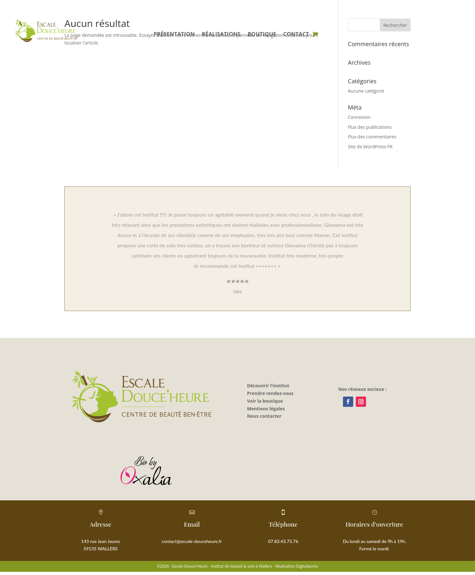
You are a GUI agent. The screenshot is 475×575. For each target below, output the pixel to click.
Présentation (174, 35)
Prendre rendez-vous (270, 393)
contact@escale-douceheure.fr (192, 541)
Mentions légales (266, 409)
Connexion (359, 117)
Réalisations (221, 35)
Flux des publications (370, 127)
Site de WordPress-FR (370, 147)
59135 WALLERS (101, 548)
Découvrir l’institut (268, 385)
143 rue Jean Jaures (100, 541)
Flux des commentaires (372, 137)
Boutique (261, 35)
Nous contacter (264, 416)
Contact (296, 35)
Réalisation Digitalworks (296, 566)
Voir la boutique (265, 401)
